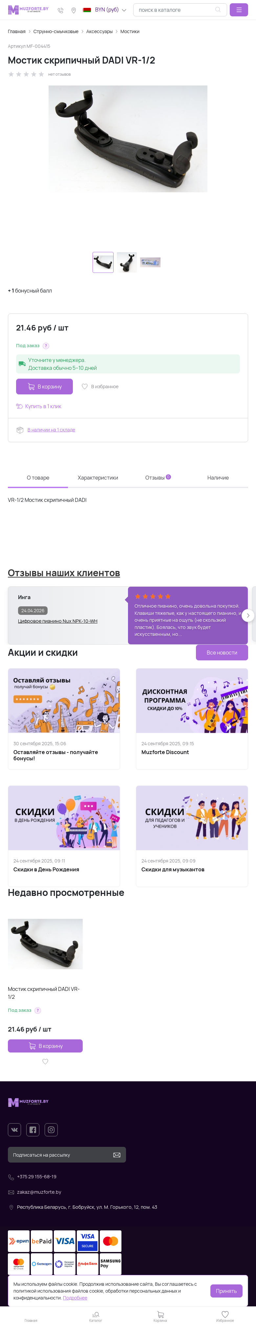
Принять (226, 1291)
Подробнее (75, 1298)
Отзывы (158, 477)
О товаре (38, 477)
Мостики (129, 31)
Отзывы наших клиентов (64, 572)
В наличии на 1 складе (51, 430)
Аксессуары (99, 31)
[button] (239, 9)
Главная (17, 31)
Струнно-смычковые (55, 31)
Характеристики (98, 477)
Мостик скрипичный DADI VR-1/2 (44, 992)
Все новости (222, 652)
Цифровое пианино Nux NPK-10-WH (57, 621)
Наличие (218, 477)
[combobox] (180, 9)
